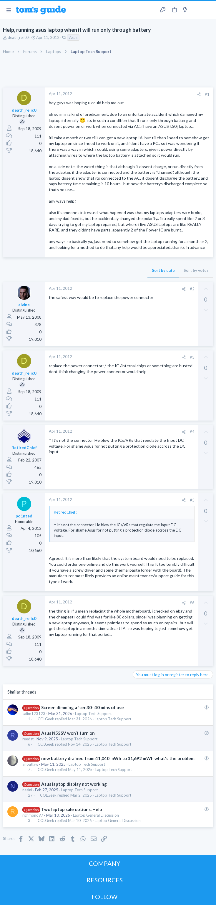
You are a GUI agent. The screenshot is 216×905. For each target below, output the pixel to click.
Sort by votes (196, 270)
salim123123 (33, 713)
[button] (8, 10)
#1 (207, 94)
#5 (192, 500)
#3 (192, 357)
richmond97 (32, 815)
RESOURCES (105, 880)
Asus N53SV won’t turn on (68, 733)
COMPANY (104, 863)
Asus (73, 37)
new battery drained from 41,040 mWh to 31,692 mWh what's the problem (118, 758)
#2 (192, 289)
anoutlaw (30, 764)
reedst (28, 739)
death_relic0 (18, 37)
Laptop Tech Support (93, 713)
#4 (192, 431)
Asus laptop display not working (74, 784)
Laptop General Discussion (96, 815)
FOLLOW (104, 896)
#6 (192, 602)
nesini (27, 789)
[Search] (208, 10)
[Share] (199, 94)
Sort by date (163, 270)
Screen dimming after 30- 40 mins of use (82, 707)
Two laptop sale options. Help (71, 809)
